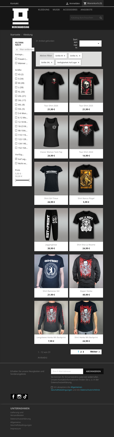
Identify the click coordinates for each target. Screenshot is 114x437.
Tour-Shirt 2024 (86, 152)
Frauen (23, 59)
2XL (22, 96)
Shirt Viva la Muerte (86, 244)
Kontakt (14, 3)
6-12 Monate (23, 117)
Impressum (15, 428)
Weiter (95, 351)
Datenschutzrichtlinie (90, 389)
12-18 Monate (23, 122)
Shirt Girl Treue (51, 198)
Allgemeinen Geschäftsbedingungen (66, 388)
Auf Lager (23, 159)
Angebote (86, 9)
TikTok (25, 396)
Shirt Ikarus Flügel (86, 198)
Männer (23, 63)
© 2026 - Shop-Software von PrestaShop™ (57, 433)
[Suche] (87, 17)
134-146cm (23, 143)
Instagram (19, 396)
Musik (56, 9)
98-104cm (23, 130)
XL (21, 91)
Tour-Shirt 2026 (51, 105)
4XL (21, 104)
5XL (21, 109)
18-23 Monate (23, 126)
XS (21, 74)
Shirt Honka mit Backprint (86, 337)
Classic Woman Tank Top (51, 152)
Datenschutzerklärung (20, 418)
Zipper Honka (86, 291)
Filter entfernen (25, 49)
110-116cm (23, 135)
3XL (22, 100)
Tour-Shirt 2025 (86, 105)
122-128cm (23, 139)
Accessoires (70, 9)
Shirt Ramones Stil (51, 291)
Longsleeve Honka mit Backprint (51, 337)
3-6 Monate (23, 113)
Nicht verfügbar (23, 163)
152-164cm (23, 147)
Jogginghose (51, 244)
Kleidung (43, 9)
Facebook (13, 396)
